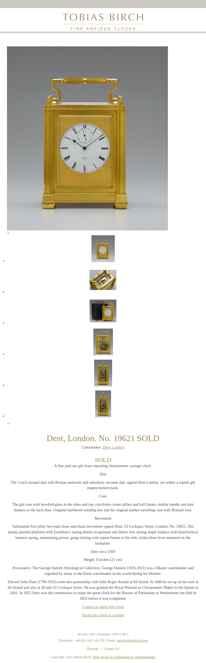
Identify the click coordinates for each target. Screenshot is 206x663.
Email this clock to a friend (103, 615)
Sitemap (92, 649)
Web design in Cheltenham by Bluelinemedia (124, 657)
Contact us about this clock (103, 607)
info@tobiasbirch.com (132, 640)
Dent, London (113, 447)
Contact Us (111, 649)
